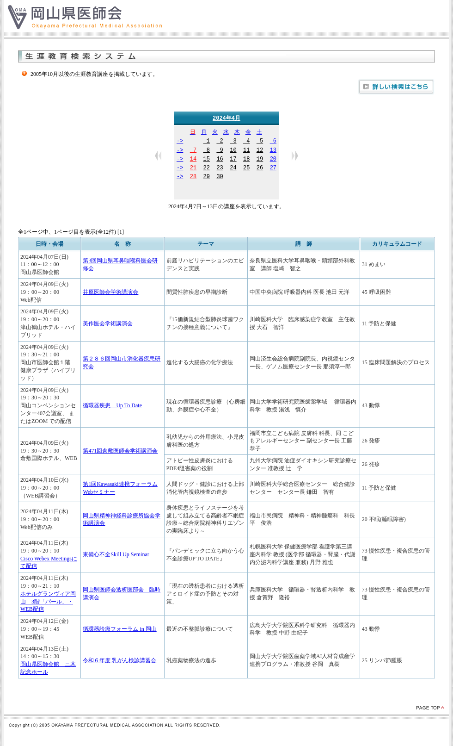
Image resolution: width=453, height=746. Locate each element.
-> (180, 142)
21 (193, 169)
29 (206, 177)
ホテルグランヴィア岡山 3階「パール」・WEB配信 (48, 602)
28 (193, 177)
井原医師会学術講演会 (110, 292)
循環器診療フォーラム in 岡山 (119, 629)
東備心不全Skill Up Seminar (116, 555)
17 (233, 160)
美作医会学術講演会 (108, 324)
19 (260, 160)
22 (206, 169)
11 (246, 151)
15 (206, 160)
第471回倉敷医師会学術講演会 (120, 451)
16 (219, 160)
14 (193, 160)
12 (260, 151)
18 (246, 160)
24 (233, 169)
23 (219, 169)
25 (246, 169)
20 (273, 160)
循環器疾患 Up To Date (112, 406)
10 (233, 151)
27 (273, 169)
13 (273, 151)
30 (219, 177)
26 (260, 169)
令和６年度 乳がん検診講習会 (119, 661)
